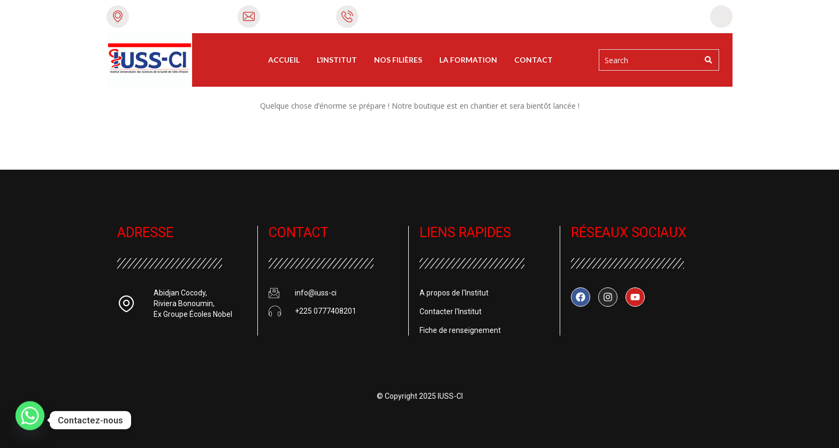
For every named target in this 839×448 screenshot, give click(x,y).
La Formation (468, 59)
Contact (533, 59)
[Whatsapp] (30, 420)
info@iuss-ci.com (295, 16)
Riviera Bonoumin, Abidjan (181, 16)
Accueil (284, 59)
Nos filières (398, 59)
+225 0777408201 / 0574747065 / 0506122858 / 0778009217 (471, 16)
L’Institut (337, 59)
